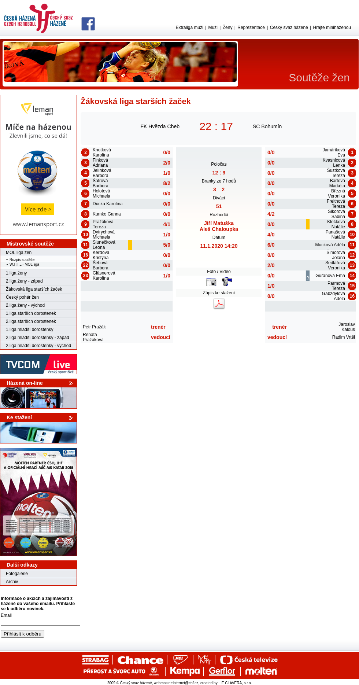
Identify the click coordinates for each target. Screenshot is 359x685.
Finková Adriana (100, 163)
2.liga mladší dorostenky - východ (38, 345)
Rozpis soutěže (22, 260)
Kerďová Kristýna (101, 255)
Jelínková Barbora (102, 173)
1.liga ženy (16, 273)
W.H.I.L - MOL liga (24, 264)
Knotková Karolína (102, 152)
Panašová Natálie (335, 234)
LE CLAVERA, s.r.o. (235, 683)
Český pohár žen (22, 297)
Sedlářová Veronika (335, 265)
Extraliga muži (189, 27)
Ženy (228, 27)
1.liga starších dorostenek (31, 313)
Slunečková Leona (104, 245)
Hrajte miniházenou (332, 27)
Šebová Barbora (100, 265)
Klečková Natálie (336, 224)
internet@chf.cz (186, 683)
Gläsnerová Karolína (104, 275)
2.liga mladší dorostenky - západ (37, 337)
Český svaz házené (289, 27)
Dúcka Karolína (108, 203)
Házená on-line (25, 383)
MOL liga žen (19, 252)
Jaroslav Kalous (346, 327)
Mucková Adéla (330, 244)
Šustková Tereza (336, 173)
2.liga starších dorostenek (31, 321)
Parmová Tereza (336, 286)
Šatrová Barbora (100, 183)
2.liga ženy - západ (24, 281)
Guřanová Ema (330, 275)
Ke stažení (19, 417)
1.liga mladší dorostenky (29, 329)
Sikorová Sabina (336, 214)
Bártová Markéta (337, 183)
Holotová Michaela (101, 193)
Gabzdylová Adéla (333, 296)
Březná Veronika (336, 193)
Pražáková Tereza (103, 224)
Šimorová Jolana (335, 255)
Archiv (12, 581)
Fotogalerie (17, 573)
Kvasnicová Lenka (334, 163)
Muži (213, 27)
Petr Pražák (94, 326)
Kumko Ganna (107, 214)
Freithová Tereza (336, 204)
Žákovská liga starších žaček (34, 289)
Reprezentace (251, 27)
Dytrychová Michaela (104, 234)
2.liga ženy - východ (25, 305)
